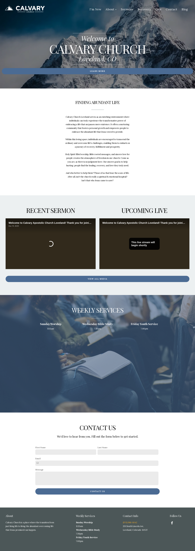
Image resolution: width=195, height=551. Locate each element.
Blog (185, 9)
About (111, 9)
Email (38, 458)
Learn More (97, 71)
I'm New (95, 9)
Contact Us (97, 491)
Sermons (127, 9)
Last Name (102, 447)
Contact (171, 9)
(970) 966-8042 (130, 522)
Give (158, 9)
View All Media (97, 279)
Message (39, 469)
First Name (40, 447)
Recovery (144, 9)
